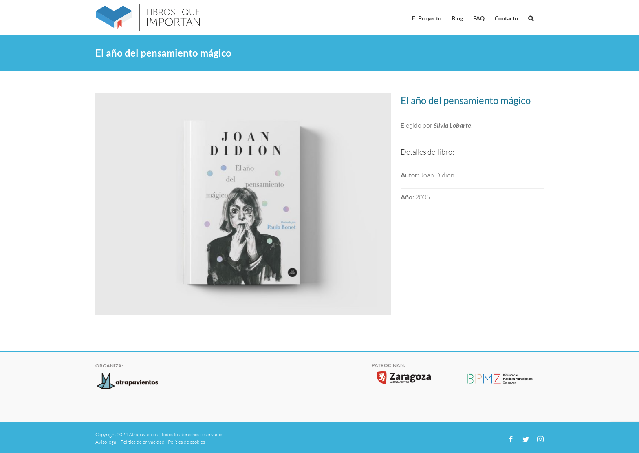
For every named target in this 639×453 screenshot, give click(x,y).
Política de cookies (186, 442)
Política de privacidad (143, 442)
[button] (530, 17)
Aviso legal (106, 442)
